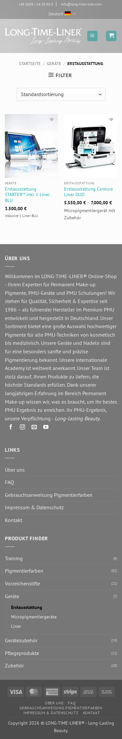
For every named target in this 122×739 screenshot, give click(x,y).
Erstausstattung (26, 607)
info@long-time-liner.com (81, 4)
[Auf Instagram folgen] (22, 428)
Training (14, 558)
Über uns (15, 469)
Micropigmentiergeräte (34, 616)
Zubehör (14, 665)
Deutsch (62, 14)
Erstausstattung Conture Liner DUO (88, 192)
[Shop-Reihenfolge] (61, 94)
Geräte (54, 63)
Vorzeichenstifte (22, 583)
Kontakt (13, 520)
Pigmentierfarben (24, 570)
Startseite (30, 63)
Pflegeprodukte (22, 653)
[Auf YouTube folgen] (46, 428)
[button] (92, 36)
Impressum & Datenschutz (34, 507)
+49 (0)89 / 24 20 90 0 (36, 4)
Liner (16, 626)
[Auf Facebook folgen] (11, 428)
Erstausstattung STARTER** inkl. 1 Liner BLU (27, 194)
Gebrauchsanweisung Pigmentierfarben (48, 495)
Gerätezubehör (21, 640)
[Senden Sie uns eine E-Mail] (34, 428)
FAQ (9, 482)
